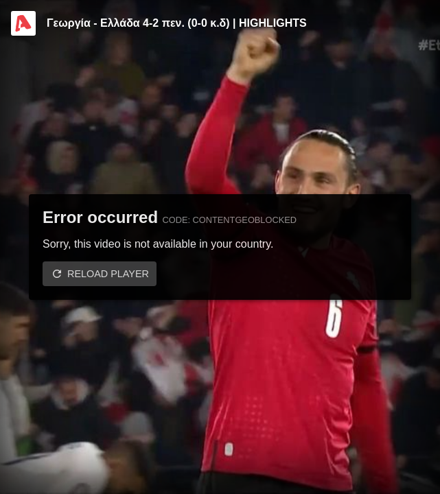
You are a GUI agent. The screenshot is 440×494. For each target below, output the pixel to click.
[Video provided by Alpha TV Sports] (23, 23)
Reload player (108, 273)
